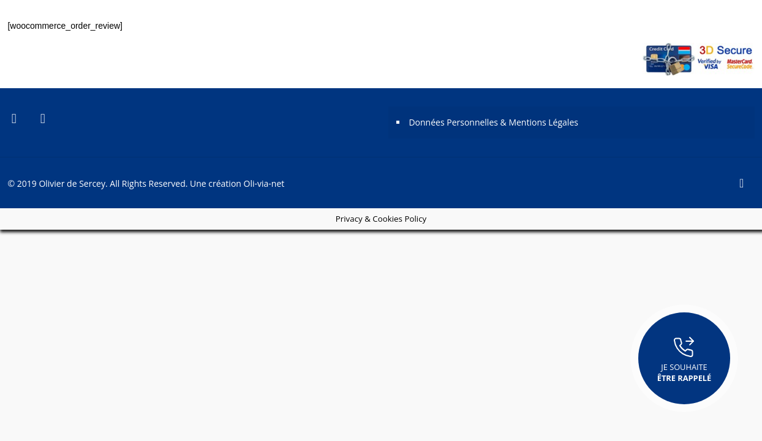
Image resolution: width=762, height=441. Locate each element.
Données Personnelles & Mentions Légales (493, 122)
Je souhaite (684, 358)
